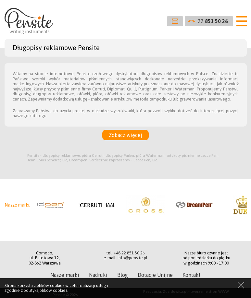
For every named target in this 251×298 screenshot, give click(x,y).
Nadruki (98, 275)
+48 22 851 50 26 (129, 253)
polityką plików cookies (45, 290)
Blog (122, 275)
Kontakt (191, 275)
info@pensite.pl (132, 257)
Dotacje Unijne (155, 275)
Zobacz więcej (125, 135)
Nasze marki (64, 275)
